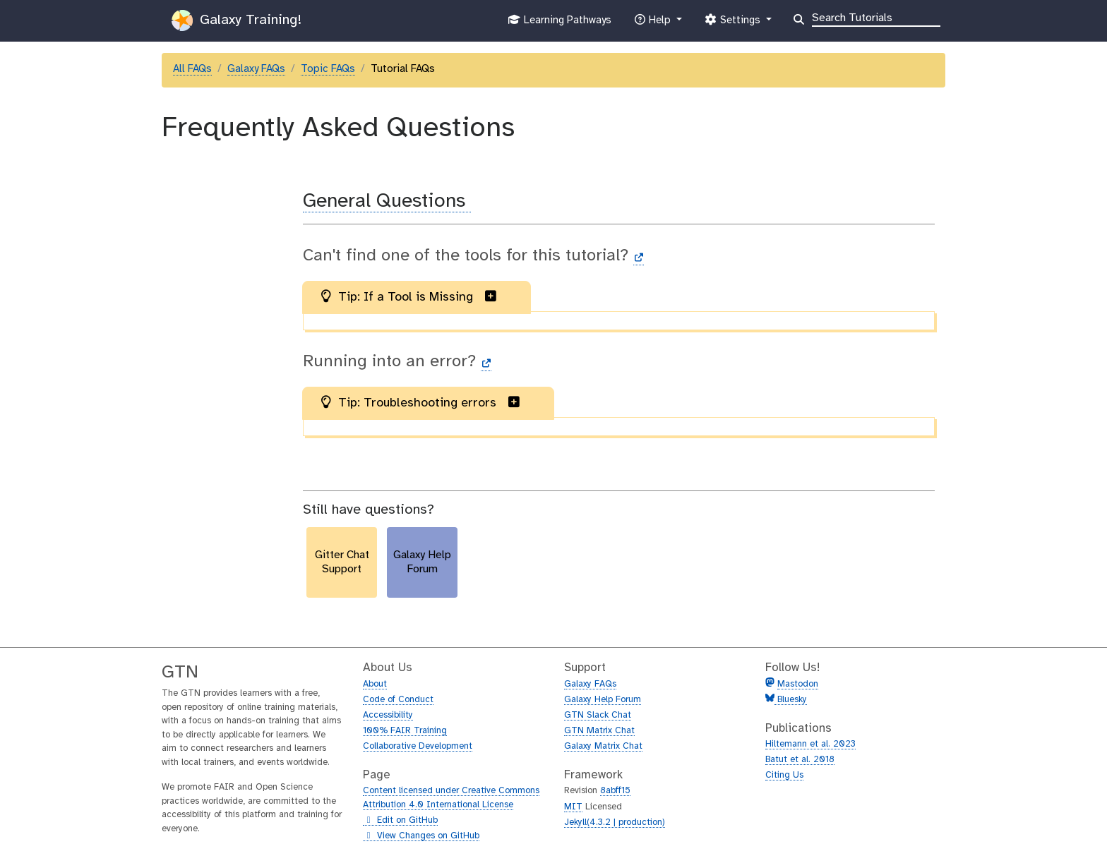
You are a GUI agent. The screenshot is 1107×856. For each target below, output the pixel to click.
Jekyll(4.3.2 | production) (614, 822)
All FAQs (192, 69)
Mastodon (797, 684)
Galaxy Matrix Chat (603, 746)
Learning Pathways (559, 23)
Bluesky (790, 699)
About (375, 684)
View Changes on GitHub (421, 836)
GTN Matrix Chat (599, 730)
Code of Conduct (398, 699)
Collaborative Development (417, 746)
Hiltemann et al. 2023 (810, 744)
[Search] (876, 17)
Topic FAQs (328, 69)
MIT (573, 807)
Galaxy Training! (236, 20)
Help (653, 23)
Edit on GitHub (400, 821)
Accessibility (388, 715)
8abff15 (615, 790)
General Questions (387, 201)
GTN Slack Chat (597, 715)
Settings (733, 23)
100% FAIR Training (405, 730)
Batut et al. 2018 (799, 759)
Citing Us (784, 775)
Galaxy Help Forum (602, 699)
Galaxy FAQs (256, 69)
